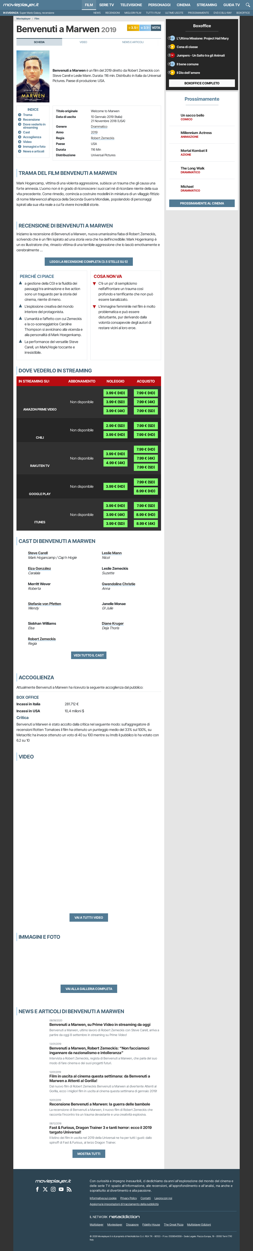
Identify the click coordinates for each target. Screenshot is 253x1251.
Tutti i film (153, 12)
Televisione (131, 5)
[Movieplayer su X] (45, 1189)
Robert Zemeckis (102, 138)
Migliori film (133, 12)
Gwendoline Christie (118, 584)
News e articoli (33, 151)
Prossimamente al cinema (202, 203)
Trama (27, 115)
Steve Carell (38, 553)
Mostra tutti (88, 1154)
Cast (26, 132)
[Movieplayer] (53, 1181)
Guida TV (231, 5)
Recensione (31, 119)
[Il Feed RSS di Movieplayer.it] (69, 1189)
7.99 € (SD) (146, 411)
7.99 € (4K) (146, 402)
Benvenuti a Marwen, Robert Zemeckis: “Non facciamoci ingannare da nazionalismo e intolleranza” (99, 1050)
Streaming (207, 5)
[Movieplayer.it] (21, 5)
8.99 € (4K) (145, 523)
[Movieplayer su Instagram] (53, 1189)
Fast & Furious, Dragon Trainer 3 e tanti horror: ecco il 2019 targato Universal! (100, 1129)
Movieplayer (23, 18)
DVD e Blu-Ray (223, 12)
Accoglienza (32, 137)
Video (83, 42)
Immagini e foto (34, 146)
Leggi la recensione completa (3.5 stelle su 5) (89, 262)
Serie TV (106, 5)
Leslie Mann (112, 553)
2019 (94, 132)
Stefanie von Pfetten (44, 604)
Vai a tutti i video (88, 917)
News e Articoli (133, 42)
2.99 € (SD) (115, 426)
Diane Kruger (113, 623)
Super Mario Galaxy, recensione (37, 12)
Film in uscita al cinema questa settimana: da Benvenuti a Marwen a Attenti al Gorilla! (99, 1078)
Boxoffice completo (201, 83)
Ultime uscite (174, 12)
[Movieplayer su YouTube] (61, 1189)
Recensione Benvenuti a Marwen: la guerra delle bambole (99, 1104)
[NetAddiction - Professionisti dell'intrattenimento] (124, 1216)
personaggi (159, 5)
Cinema (183, 5)
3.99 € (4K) (115, 411)
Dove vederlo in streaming (34, 125)
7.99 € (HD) (146, 393)
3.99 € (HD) (115, 393)
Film (89, 5)
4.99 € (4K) (115, 463)
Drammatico (99, 126)
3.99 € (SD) (115, 402)
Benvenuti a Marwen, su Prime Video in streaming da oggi (100, 1024)
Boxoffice (243, 12)
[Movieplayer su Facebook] (37, 1189)
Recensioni (112, 12)
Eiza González (39, 568)
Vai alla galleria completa (89, 989)
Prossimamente (198, 12)
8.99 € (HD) (145, 491)
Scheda (39, 42)
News (97, 12)
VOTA (156, 28)
